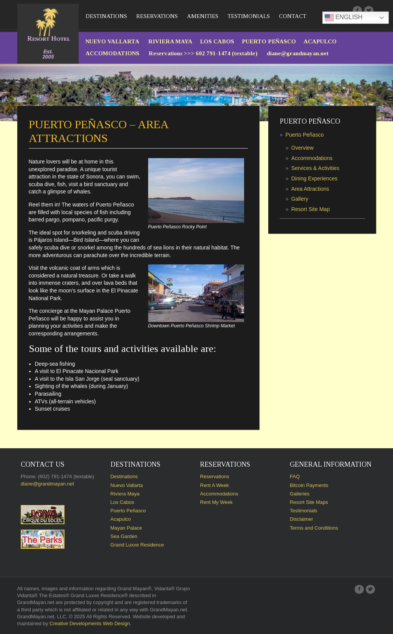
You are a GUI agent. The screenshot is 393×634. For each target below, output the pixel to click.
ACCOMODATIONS (112, 53)
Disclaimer (301, 519)
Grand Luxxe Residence (137, 545)
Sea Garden (124, 536)
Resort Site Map (310, 209)
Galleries (299, 494)
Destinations (106, 16)
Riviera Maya (125, 494)
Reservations (157, 16)
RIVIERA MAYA (170, 41)
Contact (292, 16)
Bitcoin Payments (309, 485)
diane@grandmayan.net (298, 53)
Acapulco (121, 519)
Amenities (202, 16)
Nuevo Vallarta (127, 485)
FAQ (295, 476)
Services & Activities (315, 168)
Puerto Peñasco (305, 135)
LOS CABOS (217, 41)
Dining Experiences (314, 178)
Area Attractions (310, 189)
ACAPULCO (320, 41)
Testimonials (249, 16)
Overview (302, 148)
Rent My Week (216, 502)
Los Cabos (122, 502)
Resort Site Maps (309, 502)
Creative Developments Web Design (90, 623)
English (344, 17)
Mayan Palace (126, 528)
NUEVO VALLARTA (113, 41)
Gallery (299, 199)
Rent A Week (214, 485)
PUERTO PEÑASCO (269, 41)
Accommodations (311, 158)
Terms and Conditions (314, 528)
